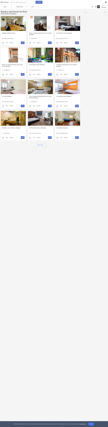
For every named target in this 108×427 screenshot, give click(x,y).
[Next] (24, 23)
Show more (40, 145)
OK (91, 424)
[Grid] (98, 6)
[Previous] (2, 23)
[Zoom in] (105, 12)
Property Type (19, 6)
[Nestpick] (5, 2)
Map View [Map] (104, 7)
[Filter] (95, 6)
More (32, 6)
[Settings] (105, 2)
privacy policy (82, 424)
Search (39, 2)
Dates (5, 6)
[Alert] (92, 6)
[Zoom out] (105, 14)
